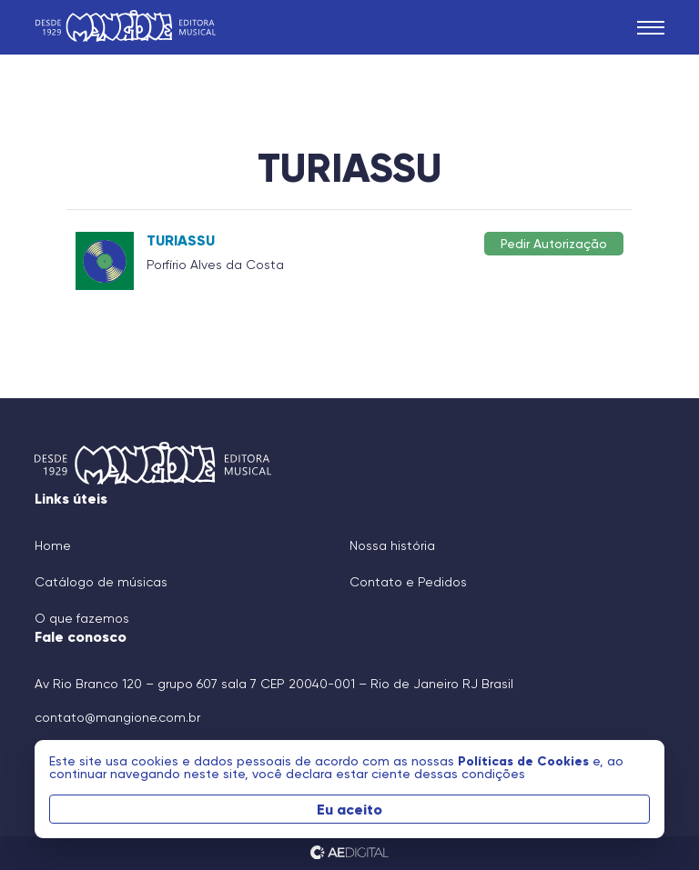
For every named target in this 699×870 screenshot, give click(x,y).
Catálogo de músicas (101, 582)
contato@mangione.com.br (117, 717)
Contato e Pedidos (408, 582)
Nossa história (392, 545)
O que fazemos (82, 618)
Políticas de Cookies (525, 761)
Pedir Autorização (554, 243)
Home (53, 545)
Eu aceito (349, 809)
